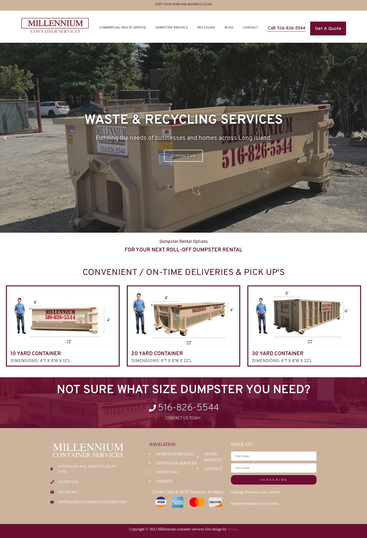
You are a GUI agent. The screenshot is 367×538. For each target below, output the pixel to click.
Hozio (232, 529)
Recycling (206, 28)
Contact (250, 28)
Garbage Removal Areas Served (255, 492)
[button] (5, 138)
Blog (229, 28)
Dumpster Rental (217, 250)
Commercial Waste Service (122, 28)
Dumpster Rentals (172, 28)
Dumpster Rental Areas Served (254, 503)
